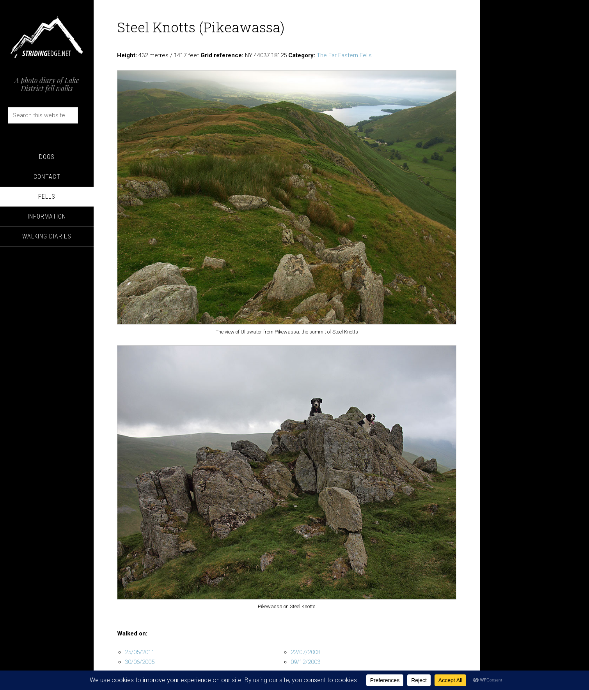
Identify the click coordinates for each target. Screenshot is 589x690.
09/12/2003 (305, 661)
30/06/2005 (139, 661)
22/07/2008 (305, 652)
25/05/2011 (139, 652)
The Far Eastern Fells (344, 55)
